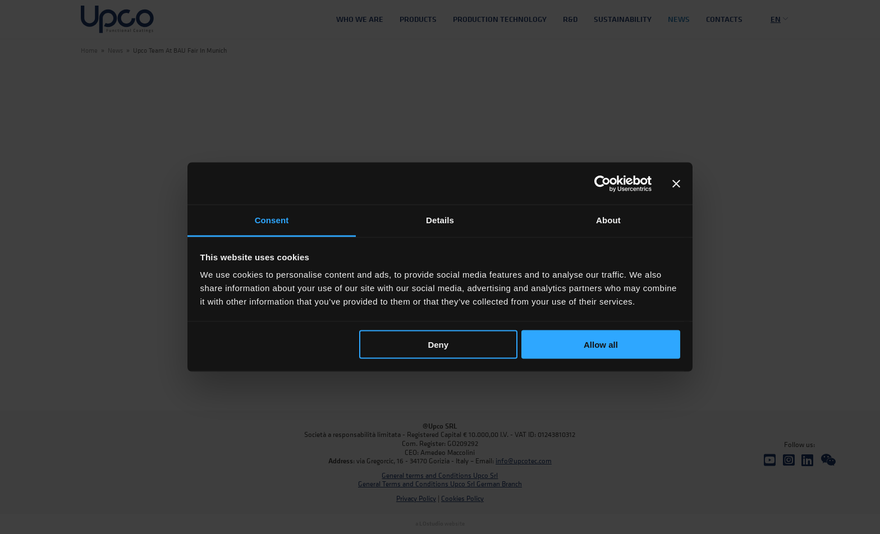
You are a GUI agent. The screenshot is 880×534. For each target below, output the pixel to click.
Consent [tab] (272, 220)
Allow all (601, 344)
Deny (438, 344)
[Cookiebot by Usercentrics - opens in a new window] (602, 183)
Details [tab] (440, 220)
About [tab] (608, 220)
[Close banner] (676, 183)
